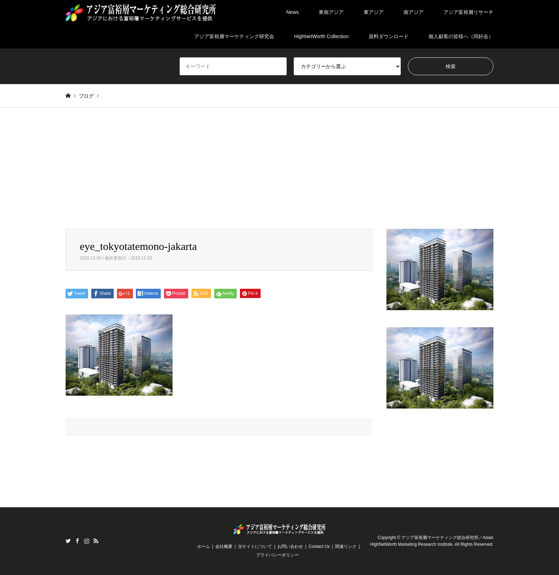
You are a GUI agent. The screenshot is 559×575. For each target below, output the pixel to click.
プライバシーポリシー (277, 555)
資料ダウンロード (389, 36)
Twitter (68, 540)
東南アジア (331, 12)
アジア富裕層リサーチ (468, 12)
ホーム (203, 546)
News (292, 12)
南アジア (414, 12)
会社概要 (223, 546)
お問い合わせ (290, 546)
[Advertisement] (279, 175)
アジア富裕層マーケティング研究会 (234, 36)
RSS (95, 540)
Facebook (77, 540)
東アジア (374, 12)
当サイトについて (255, 546)
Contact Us (318, 546)
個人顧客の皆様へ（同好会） (461, 36)
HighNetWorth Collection (321, 36)
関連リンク (346, 546)
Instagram (86, 540)
